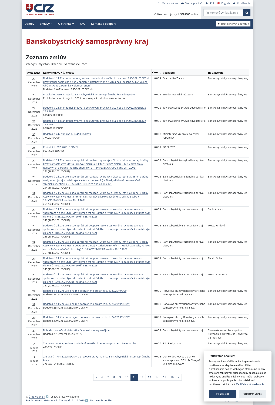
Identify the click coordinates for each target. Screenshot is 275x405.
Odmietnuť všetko (252, 394)
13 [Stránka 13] (149, 377)
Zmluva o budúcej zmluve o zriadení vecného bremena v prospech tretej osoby (89, 343)
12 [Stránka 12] (141, 377)
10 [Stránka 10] (126, 377)
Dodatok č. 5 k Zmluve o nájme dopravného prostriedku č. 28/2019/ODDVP (86, 304)
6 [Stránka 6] (102, 377)
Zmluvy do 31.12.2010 (72, 400)
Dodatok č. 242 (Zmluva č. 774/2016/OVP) (67, 134)
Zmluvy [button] (45, 24)
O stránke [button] (65, 24)
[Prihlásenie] (241, 3)
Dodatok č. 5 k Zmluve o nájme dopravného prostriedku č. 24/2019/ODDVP (86, 317)
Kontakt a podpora (103, 24)
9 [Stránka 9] (120, 377)
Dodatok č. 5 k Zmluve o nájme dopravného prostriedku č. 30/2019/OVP (84, 290)
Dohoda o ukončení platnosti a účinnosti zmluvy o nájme (76, 330)
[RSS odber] (209, 3)
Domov (29, 24)
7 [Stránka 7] (108, 377)
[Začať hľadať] (246, 12)
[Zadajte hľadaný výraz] (223, 12)
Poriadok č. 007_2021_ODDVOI (60, 147)
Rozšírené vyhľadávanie (233, 23)
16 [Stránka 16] (172, 377)
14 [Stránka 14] (157, 377)
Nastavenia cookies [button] (101, 400)
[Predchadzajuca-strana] (96, 377)
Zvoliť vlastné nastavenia (250, 384)
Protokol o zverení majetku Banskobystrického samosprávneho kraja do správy (89, 94)
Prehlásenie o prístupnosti (41, 400)
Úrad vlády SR (37, 396)
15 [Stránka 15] (164, 377)
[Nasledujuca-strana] (179, 377)
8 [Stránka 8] (114, 377)
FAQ (82, 24)
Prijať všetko (222, 394)
